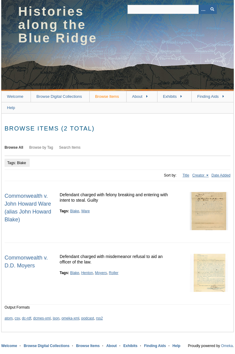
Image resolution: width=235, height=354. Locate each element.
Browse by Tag (41, 147)
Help (11, 107)
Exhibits (170, 96)
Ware (85, 211)
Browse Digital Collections (59, 96)
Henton (87, 273)
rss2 (99, 318)
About (137, 96)
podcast (87, 318)
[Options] (203, 9)
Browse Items (107, 96)
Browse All (14, 147)
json (56, 318)
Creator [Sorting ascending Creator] (198, 175)
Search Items (70, 147)
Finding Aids (208, 96)
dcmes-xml (42, 318)
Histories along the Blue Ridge (57, 24)
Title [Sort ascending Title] (186, 175)
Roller (113, 273)
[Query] (172, 9)
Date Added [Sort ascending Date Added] (220, 175)
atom (9, 318)
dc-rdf (26, 318)
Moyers (101, 273)
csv (17, 318)
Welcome (15, 96)
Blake (74, 211)
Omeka (227, 346)
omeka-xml (70, 318)
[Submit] (212, 9)
